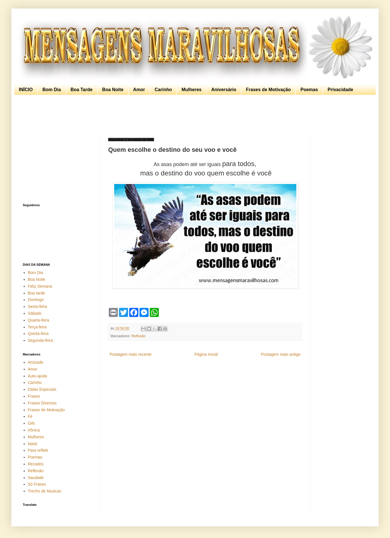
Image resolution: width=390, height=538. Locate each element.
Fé (30, 416)
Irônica (34, 430)
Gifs (31, 423)
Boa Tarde (82, 89)
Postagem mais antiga (280, 354)
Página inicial (206, 354)
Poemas (309, 89)
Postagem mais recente (130, 354)
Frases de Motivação (268, 89)
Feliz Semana (40, 286)
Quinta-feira (38, 333)
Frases (34, 396)
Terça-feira (37, 327)
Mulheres (192, 89)
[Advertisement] (193, 116)
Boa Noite (113, 89)
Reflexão (139, 336)
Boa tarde (36, 293)
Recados (36, 464)
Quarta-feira (38, 320)
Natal (32, 443)
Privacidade (340, 89)
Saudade (36, 477)
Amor (139, 89)
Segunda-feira (40, 340)
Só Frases (37, 484)
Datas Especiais (42, 389)
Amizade (35, 362)
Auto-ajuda (37, 376)
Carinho (163, 89)
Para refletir (38, 450)
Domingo (36, 299)
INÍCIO (26, 89)
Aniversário (223, 89)
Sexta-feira (37, 306)
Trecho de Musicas (44, 491)
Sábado (35, 313)
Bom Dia (51, 89)
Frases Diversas (42, 403)
